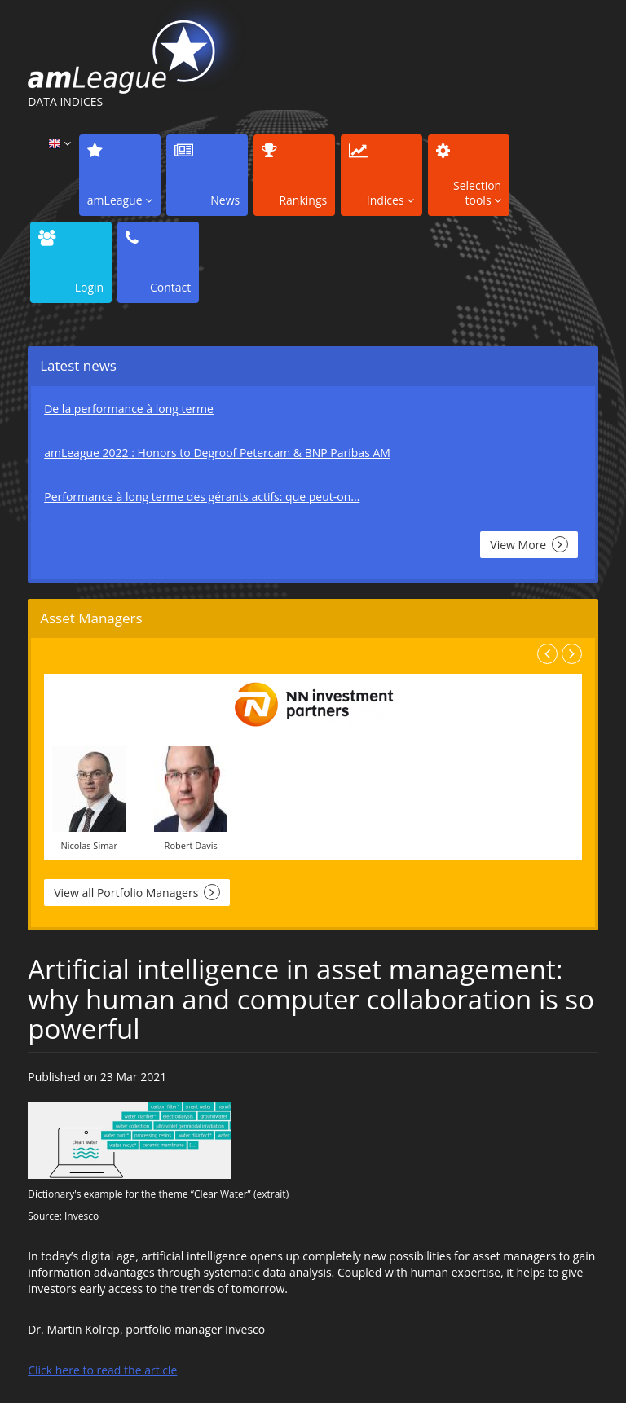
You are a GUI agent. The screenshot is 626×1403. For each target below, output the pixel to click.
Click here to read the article (102, 1370)
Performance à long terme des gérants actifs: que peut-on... (201, 496)
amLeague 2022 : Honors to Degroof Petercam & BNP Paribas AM (217, 452)
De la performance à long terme (129, 408)
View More (528, 544)
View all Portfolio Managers (137, 892)
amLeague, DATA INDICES (139, 47)
